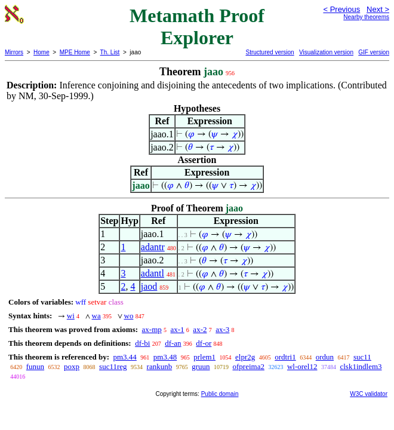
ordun (325, 356)
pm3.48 (165, 356)
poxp (71, 366)
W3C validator (368, 394)
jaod (149, 286)
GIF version (373, 52)
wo (129, 315)
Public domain (220, 394)
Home (41, 52)
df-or (203, 343)
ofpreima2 (248, 366)
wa (96, 315)
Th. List (110, 52)
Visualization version (326, 52)
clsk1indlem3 (360, 366)
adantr (153, 247)
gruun (201, 366)
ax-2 (200, 329)
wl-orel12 (302, 366)
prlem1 (204, 356)
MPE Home (75, 52)
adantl (152, 273)
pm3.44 (124, 356)
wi (71, 315)
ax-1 (177, 329)
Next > (378, 9)
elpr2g (245, 356)
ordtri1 (285, 356)
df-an (173, 343)
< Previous (341, 9)
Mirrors (14, 52)
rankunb (160, 366)
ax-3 (222, 329)
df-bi (142, 343)
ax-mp (152, 329)
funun (35, 366)
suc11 (362, 356)
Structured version (269, 52)
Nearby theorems (366, 17)
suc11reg (113, 366)
